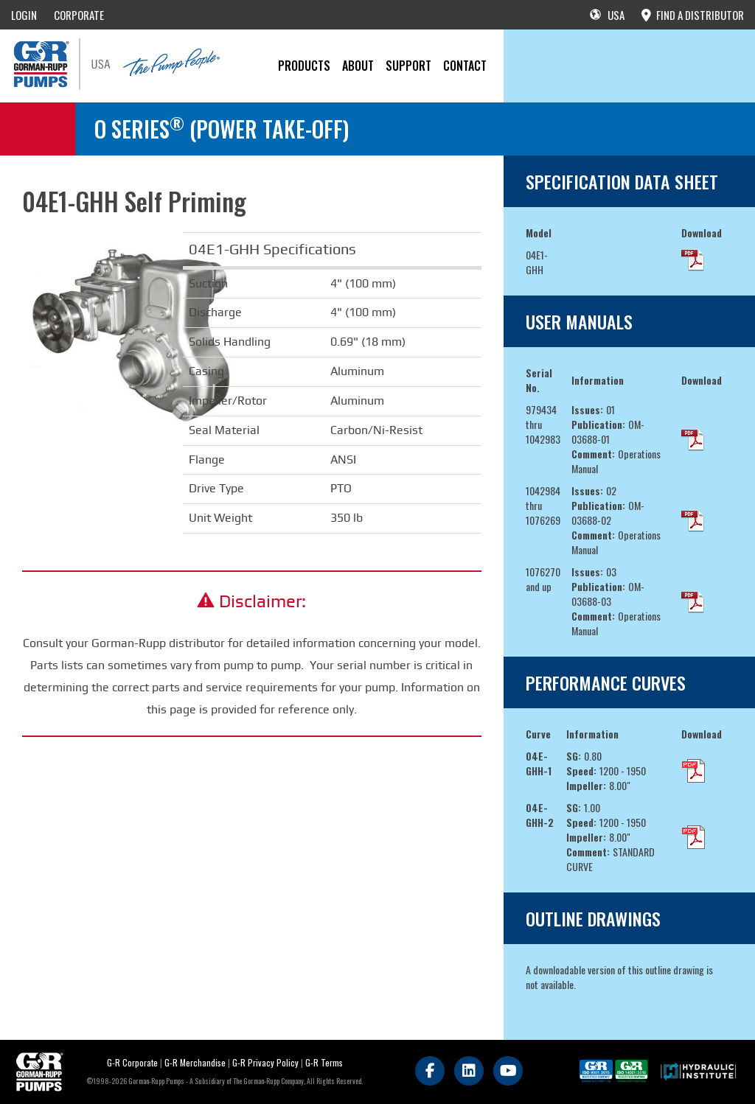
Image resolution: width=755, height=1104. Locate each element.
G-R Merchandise (195, 1062)
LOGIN (24, 15)
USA (607, 15)
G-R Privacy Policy (265, 1062)
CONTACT (465, 65)
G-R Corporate (132, 1062)
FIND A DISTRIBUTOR (692, 15)
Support (408, 65)
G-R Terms (324, 1062)
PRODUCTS (304, 65)
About (358, 65)
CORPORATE (79, 15)
